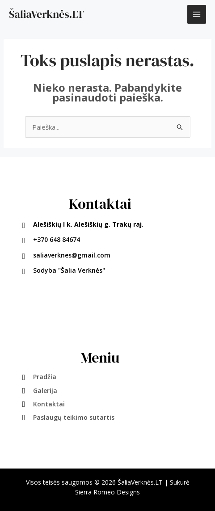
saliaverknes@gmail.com (71, 255)
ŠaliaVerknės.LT (46, 14)
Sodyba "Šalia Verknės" (69, 270)
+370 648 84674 (56, 239)
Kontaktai (49, 404)
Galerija (45, 390)
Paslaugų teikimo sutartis (73, 417)
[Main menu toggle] (197, 14)
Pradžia (44, 376)
